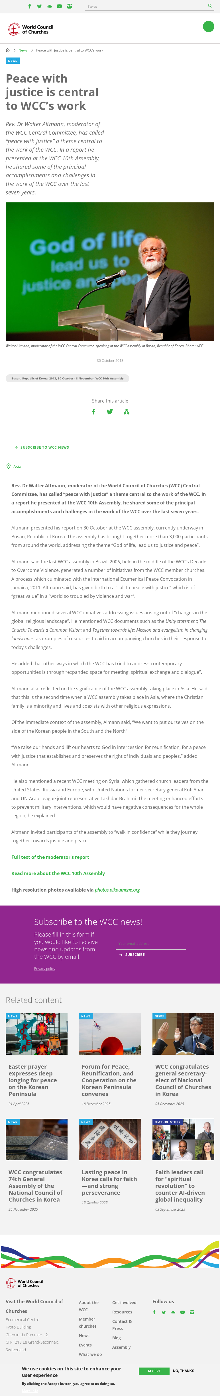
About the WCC (89, 1306)
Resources (122, 1312)
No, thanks (183, 1371)
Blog (116, 1337)
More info (30, 1391)
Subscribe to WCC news (45, 447)
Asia (17, 466)
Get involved (124, 1302)
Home (8, 50)
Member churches (88, 1322)
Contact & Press (122, 1325)
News (23, 50)
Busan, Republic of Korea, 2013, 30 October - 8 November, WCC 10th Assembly (67, 378)
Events (85, 1345)
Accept (154, 1371)
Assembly (121, 1347)
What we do (90, 1354)
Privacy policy (44, 968)
